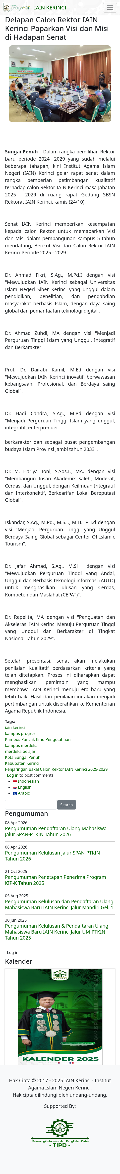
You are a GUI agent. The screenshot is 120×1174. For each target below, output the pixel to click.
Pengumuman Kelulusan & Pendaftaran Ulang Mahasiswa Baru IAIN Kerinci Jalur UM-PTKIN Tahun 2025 (56, 931)
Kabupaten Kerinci (22, 763)
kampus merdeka (21, 745)
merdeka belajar (20, 751)
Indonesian (26, 781)
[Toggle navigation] (110, 8)
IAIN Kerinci (50, 7)
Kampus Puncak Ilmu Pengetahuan (38, 739)
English (22, 787)
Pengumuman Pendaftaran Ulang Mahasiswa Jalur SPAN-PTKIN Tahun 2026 (56, 831)
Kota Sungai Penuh (23, 757)
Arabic (21, 793)
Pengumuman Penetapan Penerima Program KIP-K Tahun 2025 (55, 880)
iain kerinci (15, 727)
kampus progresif (21, 733)
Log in (12, 775)
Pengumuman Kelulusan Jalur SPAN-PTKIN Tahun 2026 (52, 855)
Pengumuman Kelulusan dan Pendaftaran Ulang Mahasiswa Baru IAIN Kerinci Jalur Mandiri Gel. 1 (59, 904)
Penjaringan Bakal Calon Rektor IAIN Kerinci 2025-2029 (56, 769)
